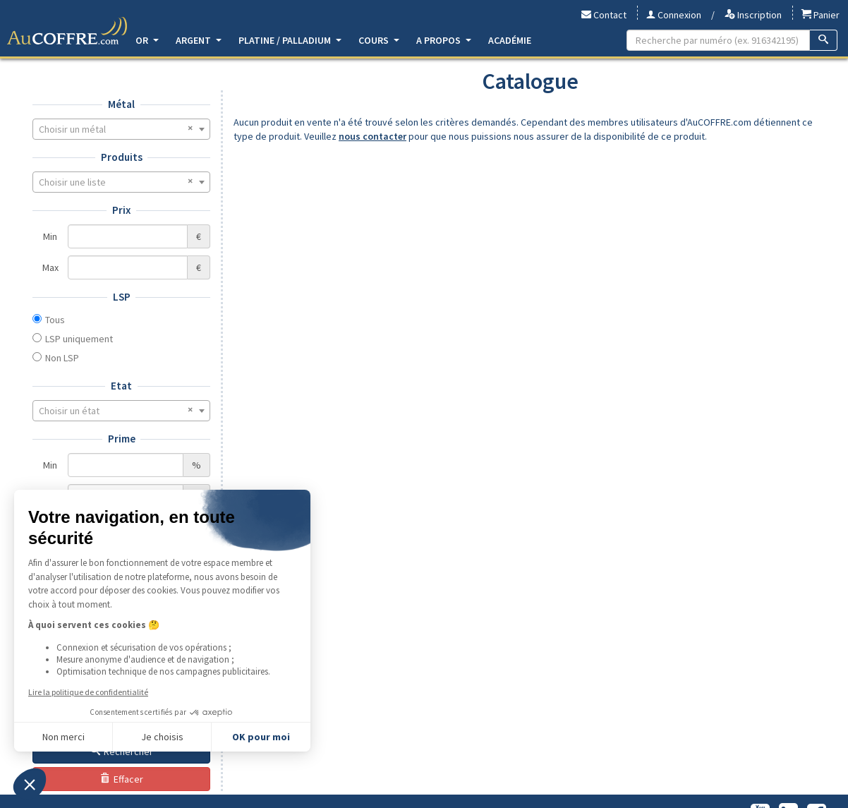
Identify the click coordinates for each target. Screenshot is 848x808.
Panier (820, 14)
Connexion (673, 14)
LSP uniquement (79, 338)
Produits (122, 157)
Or (147, 40)
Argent (199, 40)
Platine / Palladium (289, 40)
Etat (121, 385)
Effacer (121, 779)
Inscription (753, 14)
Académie (509, 40)
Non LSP (62, 357)
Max (50, 267)
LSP (122, 296)
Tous (55, 319)
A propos (443, 40)
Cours (378, 40)
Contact (603, 14)
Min (50, 236)
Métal (121, 104)
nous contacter (372, 136)
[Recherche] (823, 40)
